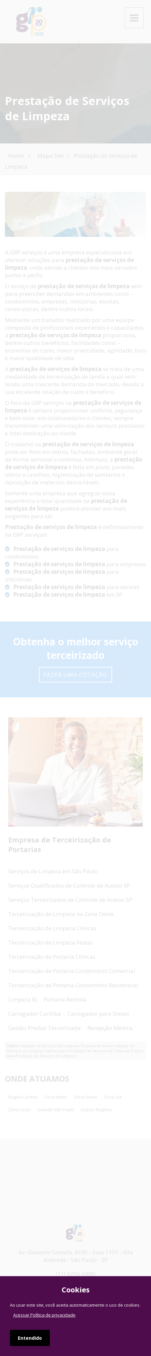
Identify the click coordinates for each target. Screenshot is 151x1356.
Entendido (30, 1338)
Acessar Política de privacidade (44, 1315)
